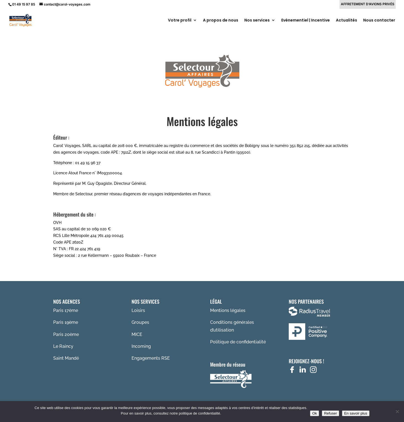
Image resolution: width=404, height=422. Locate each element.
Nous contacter (379, 20)
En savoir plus (355, 413)
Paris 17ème (65, 310)
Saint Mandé (66, 358)
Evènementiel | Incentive (305, 20)
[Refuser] (397, 411)
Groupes (140, 322)
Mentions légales (227, 310)
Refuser (330, 413)
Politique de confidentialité (238, 341)
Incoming (141, 346)
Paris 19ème (65, 322)
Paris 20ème (66, 334)
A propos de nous (220, 20)
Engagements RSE (151, 358)
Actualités (346, 20)
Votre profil (179, 20)
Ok (314, 413)
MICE (137, 334)
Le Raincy (63, 346)
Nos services (257, 20)
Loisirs (138, 310)
